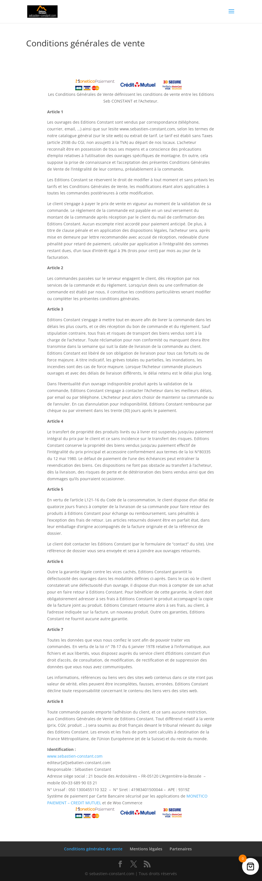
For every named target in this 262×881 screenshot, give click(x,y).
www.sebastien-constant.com (74, 756)
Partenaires (181, 848)
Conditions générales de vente (93, 848)
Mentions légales (146, 848)
